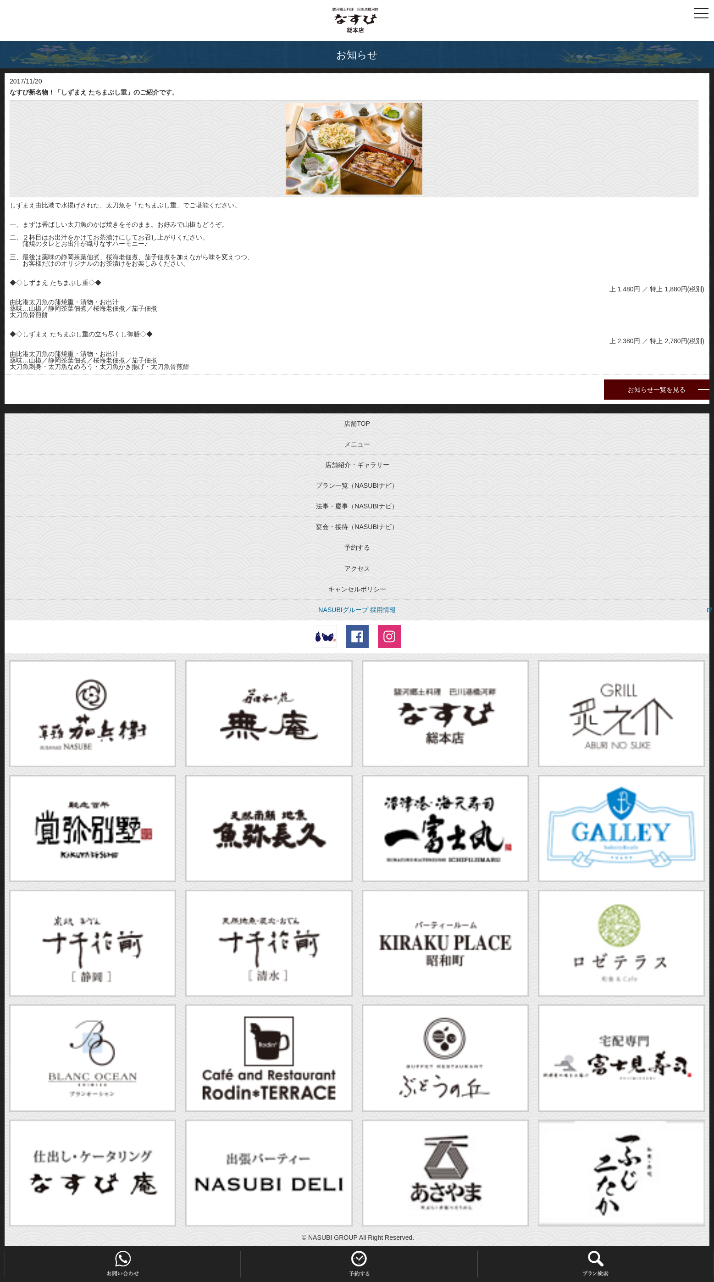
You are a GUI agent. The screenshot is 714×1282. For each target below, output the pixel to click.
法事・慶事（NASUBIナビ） (357, 506)
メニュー (357, 444)
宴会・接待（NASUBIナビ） (357, 527)
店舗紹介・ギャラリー (357, 465)
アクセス (357, 568)
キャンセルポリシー (357, 589)
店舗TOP (357, 423)
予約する (357, 547)
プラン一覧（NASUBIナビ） (357, 485)
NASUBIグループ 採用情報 (356, 610)
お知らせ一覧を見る (657, 389)
